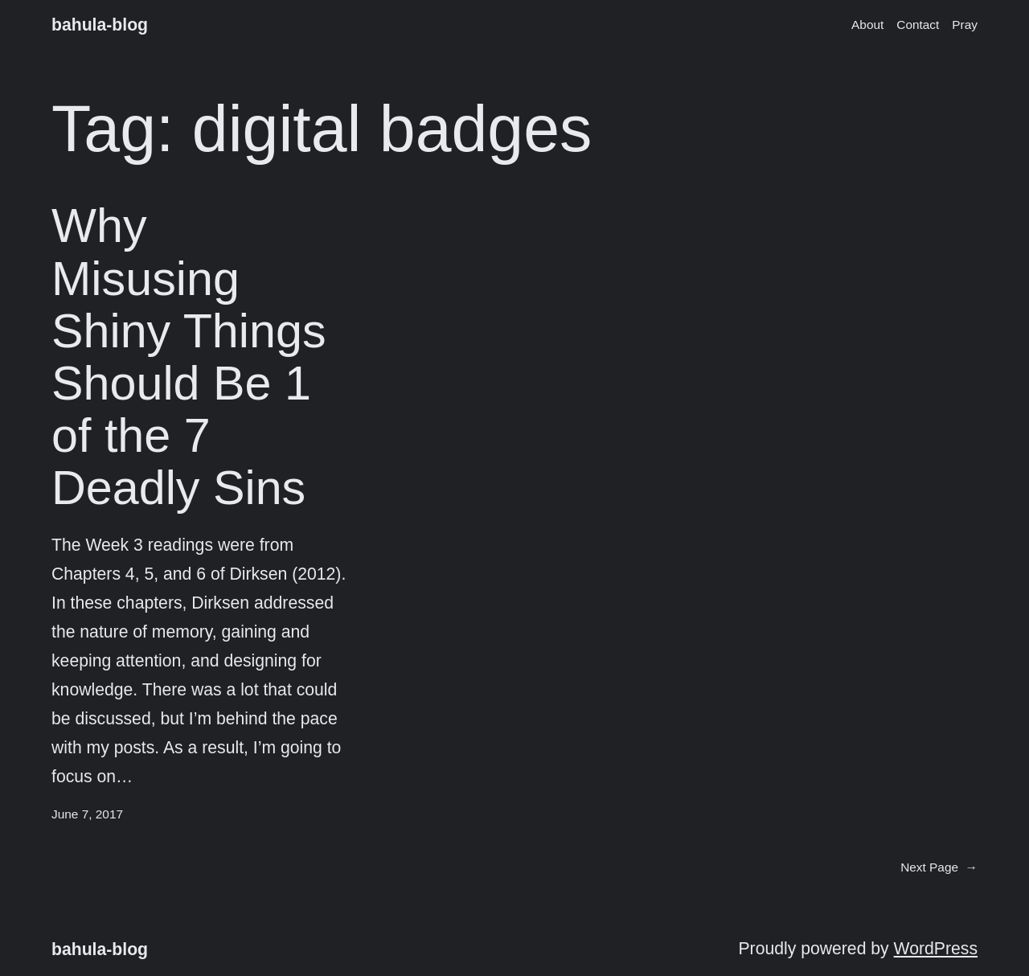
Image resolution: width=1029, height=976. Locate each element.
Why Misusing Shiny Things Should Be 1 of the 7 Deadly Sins (188, 356)
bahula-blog (99, 24)
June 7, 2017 (87, 814)
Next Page (939, 867)
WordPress (936, 948)
